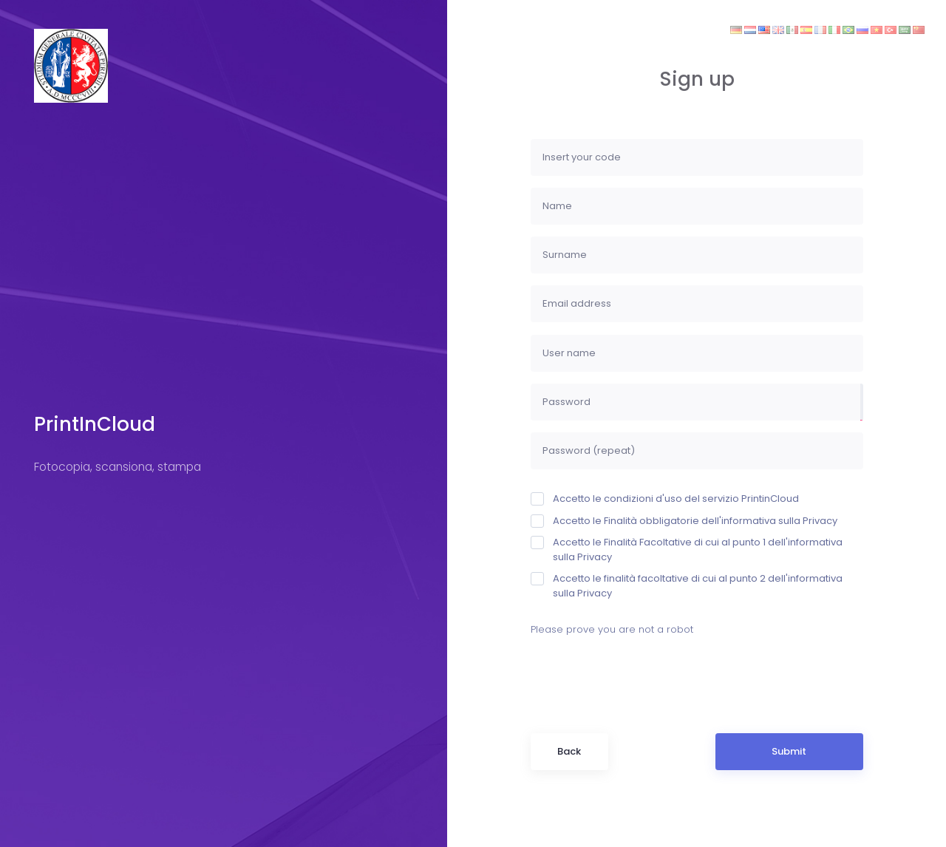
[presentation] (643, 675)
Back (569, 751)
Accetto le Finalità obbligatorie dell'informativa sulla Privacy (684, 521)
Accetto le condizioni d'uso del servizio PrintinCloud (665, 498)
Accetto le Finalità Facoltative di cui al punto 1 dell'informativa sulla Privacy (687, 549)
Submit (789, 751)
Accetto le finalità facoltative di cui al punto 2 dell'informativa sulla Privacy (687, 585)
